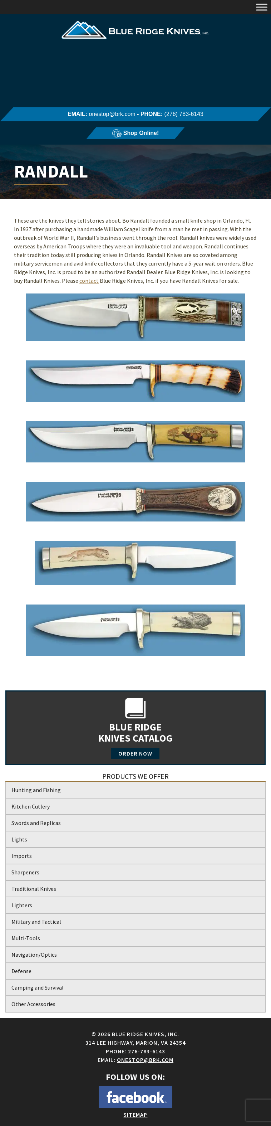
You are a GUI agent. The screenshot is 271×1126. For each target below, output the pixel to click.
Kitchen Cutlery (30, 806)
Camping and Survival (37, 987)
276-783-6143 (146, 1051)
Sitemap (135, 1114)
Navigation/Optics (34, 954)
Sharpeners (25, 872)
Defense (21, 971)
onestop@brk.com (112, 114)
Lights (19, 839)
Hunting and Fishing (36, 789)
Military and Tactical (36, 921)
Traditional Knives (33, 888)
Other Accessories (33, 1004)
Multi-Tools (25, 938)
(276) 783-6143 (183, 114)
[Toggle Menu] (261, 7)
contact (89, 280)
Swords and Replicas (36, 822)
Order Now (135, 753)
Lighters (21, 905)
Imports (21, 855)
